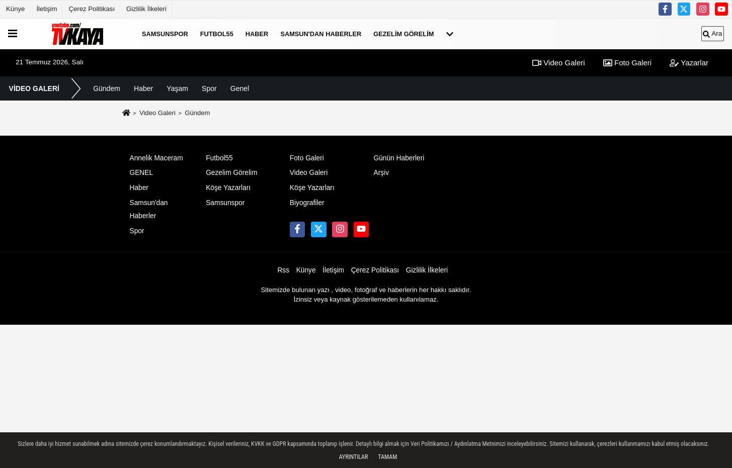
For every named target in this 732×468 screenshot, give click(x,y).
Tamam (387, 456)
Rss (283, 270)
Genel (239, 88)
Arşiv (381, 172)
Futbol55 (216, 33)
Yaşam (177, 88)
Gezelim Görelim (403, 33)
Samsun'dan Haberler (320, 33)
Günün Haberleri (398, 158)
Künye (15, 9)
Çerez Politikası (91, 9)
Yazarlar (689, 62)
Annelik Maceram (156, 158)
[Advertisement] (366, 395)
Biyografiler (307, 203)
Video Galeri (558, 62)
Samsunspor (165, 33)
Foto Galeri (627, 62)
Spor (209, 88)
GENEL (141, 172)
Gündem (106, 88)
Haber (257, 33)
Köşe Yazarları (228, 188)
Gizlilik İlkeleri (146, 9)
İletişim (46, 9)
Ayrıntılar (353, 456)
